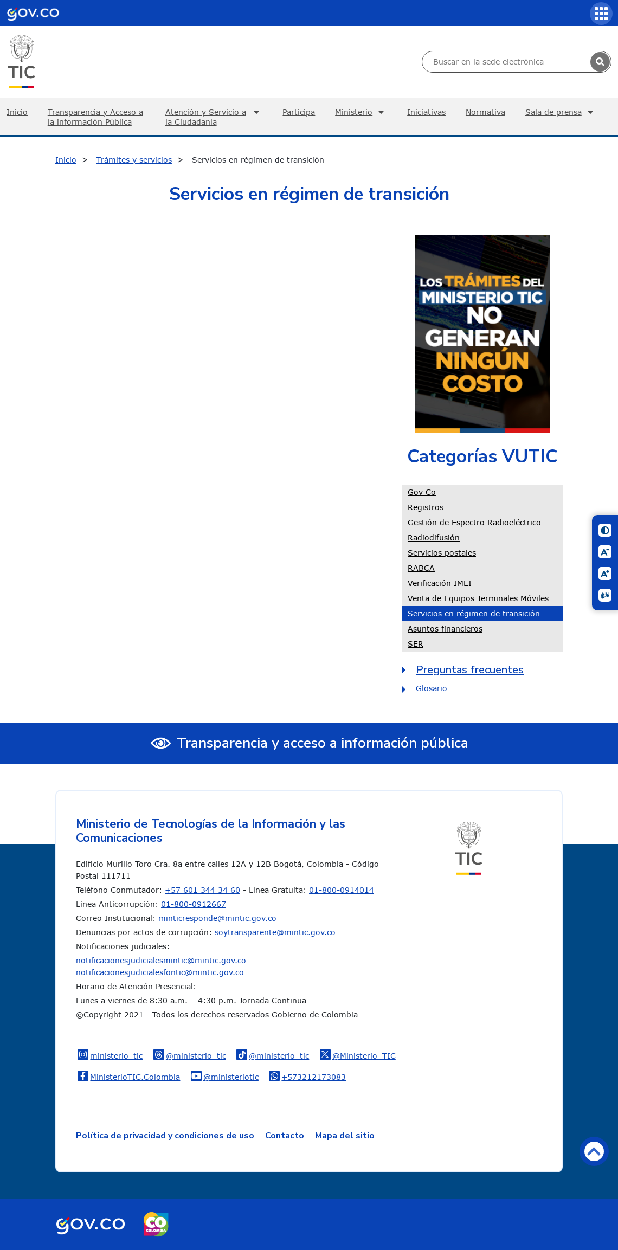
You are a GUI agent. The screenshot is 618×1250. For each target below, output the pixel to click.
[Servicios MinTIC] (601, 13)
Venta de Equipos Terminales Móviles (478, 598)
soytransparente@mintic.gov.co (275, 932)
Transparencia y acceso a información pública (322, 742)
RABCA (421, 567)
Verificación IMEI (440, 583)
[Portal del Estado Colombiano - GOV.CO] (33, 13)
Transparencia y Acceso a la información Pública (95, 116)
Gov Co (422, 492)
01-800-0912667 (193, 903)
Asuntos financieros (445, 628)
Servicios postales (442, 552)
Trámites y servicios (134, 159)
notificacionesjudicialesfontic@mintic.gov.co (160, 972)
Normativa (485, 112)
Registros (425, 507)
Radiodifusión (434, 537)
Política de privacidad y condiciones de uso (165, 1136)
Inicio (65, 159)
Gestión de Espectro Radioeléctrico (474, 522)
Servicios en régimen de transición (474, 613)
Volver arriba (594, 1151)
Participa (298, 112)
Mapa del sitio (345, 1136)
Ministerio (361, 112)
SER (415, 643)
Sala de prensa (560, 112)
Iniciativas (426, 112)
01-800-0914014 (341, 889)
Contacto (284, 1136)
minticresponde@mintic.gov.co (217, 918)
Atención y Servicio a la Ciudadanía (214, 116)
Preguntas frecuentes (470, 670)
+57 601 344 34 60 (202, 889)
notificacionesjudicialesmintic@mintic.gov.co (161, 960)
